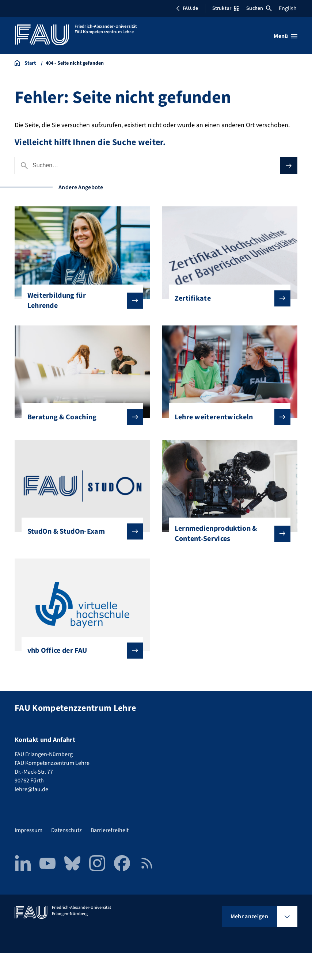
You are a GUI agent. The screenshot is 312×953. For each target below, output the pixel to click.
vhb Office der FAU (79, 651)
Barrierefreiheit (110, 830)
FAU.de (187, 8)
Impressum (28, 830)
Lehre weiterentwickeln (227, 417)
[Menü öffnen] (285, 36)
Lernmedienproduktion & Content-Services (227, 533)
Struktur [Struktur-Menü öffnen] (225, 8)
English (288, 8)
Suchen (259, 8)
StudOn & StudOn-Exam (79, 531)
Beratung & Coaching (79, 417)
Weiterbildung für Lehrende (79, 300)
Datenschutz (66, 830)
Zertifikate (227, 298)
